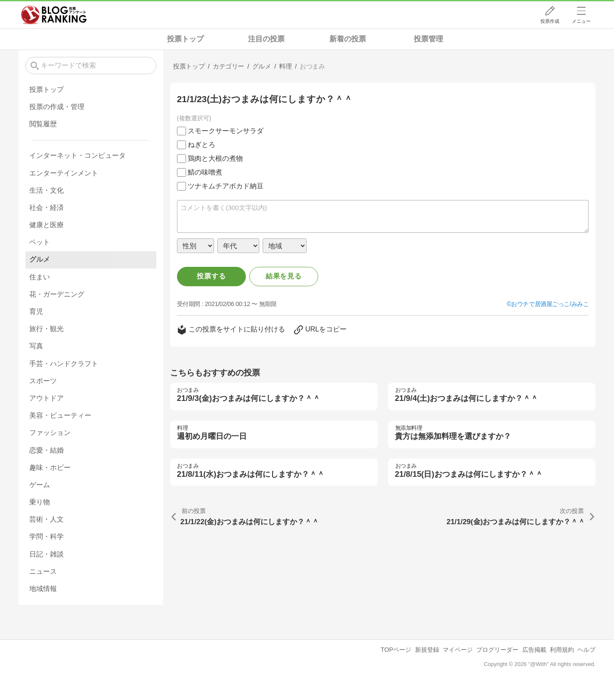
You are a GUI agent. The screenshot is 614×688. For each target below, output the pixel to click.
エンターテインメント (63, 173)
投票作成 (549, 21)
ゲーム (39, 484)
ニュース (43, 571)
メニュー (581, 21)
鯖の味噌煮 (205, 172)
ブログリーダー (497, 649)
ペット (39, 242)
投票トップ (185, 39)
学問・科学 (46, 536)
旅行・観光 (46, 328)
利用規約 (562, 649)
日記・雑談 (46, 554)
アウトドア (46, 398)
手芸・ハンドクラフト (63, 363)
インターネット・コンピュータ (77, 155)
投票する (211, 276)
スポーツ (43, 381)
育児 (36, 311)
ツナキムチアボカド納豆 (226, 186)
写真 (36, 346)
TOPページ (396, 649)
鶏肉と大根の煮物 (215, 158)
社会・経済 (46, 207)
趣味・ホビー (50, 467)
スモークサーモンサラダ (226, 130)
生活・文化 (46, 190)
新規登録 (427, 649)
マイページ (458, 649)
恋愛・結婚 (46, 450)
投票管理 (428, 39)
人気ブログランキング (54, 14)
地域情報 (43, 588)
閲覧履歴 (43, 124)
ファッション (50, 432)
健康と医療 (46, 224)
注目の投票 (266, 39)
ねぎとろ (201, 144)
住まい (39, 277)
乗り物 (39, 502)
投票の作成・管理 (56, 106)
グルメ (39, 259)
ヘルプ (586, 649)
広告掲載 (534, 649)
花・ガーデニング (56, 294)
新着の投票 (347, 39)
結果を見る (284, 276)
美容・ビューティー (60, 415)
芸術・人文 (46, 519)
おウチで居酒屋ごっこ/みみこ (550, 303)
